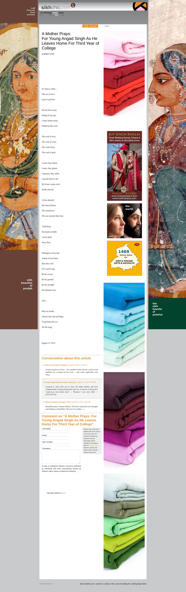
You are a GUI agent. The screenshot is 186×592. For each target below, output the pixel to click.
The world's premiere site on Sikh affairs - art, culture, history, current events (58, 6)
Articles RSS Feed (142, 26)
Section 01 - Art (41, 14)
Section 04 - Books (61, 14)
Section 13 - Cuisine (118, 14)
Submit (46, 486)
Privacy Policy (93, 445)
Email (44, 435)
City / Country (47, 442)
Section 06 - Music (76, 14)
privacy (107, 584)
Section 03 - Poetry (55, 14)
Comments (46, 448)
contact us (99, 584)
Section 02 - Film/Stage (47, 14)
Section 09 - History (93, 14)
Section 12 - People (112, 14)
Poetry (63, 493)
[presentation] (61, 478)
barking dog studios (138, 584)
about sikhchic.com (87, 584)
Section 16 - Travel (142, 14)
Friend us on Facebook (134, 26)
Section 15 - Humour (136, 14)
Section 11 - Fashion (105, 14)
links (113, 584)
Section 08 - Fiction (87, 14)
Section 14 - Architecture (127, 14)
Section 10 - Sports (99, 14)
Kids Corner (90, 26)
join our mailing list (123, 584)
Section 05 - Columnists (69, 14)
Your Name (46, 429)
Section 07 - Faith (81, 14)
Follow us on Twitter (138, 26)
